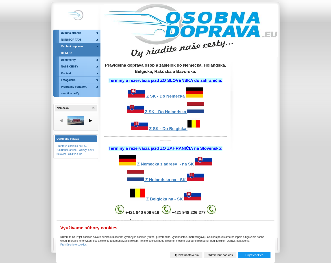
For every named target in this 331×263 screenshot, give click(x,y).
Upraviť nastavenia (186, 255)
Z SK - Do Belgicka (168, 128)
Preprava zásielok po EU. (72, 146)
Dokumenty (68, 59)
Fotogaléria (68, 80)
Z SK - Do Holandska (165, 111)
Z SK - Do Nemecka (174, 96)
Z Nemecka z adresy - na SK (165, 164)
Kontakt (66, 73)
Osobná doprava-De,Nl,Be (72, 50)
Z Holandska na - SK (165, 179)
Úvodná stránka (71, 33)
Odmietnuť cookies (220, 255)
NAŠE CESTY (69, 66)
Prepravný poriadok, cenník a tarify (74, 90)
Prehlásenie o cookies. (73, 244)
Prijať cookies (254, 255)
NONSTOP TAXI (71, 39)
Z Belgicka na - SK (165, 199)
